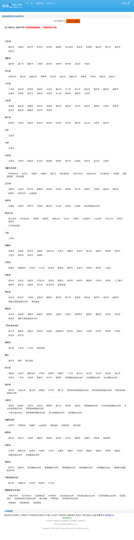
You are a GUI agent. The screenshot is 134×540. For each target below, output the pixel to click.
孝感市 (78, 297)
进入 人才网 (73, 21)
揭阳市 (78, 93)
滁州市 (98, 251)
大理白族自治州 (15, 413)
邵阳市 (49, 314)
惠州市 (106, 89)
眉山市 (117, 373)
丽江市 (59, 406)
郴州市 (98, 314)
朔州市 (59, 161)
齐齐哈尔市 (25, 219)
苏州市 (49, 47)
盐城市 (89, 47)
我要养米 (71, 515)
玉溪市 (30, 406)
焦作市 (79, 280)
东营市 (49, 106)
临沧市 (78, 406)
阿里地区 (65, 425)
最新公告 (57, 521)
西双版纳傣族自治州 (35, 408)
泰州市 (117, 47)
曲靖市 (21, 406)
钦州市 (70, 331)
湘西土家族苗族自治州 (27, 318)
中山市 (59, 93)
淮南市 (40, 251)
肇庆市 (97, 89)
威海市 (97, 106)
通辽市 (53, 174)
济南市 (11, 106)
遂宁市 (79, 373)
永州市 (108, 314)
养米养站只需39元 (37, 515)
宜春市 (89, 268)
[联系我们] (67, 518)
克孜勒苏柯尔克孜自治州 (25, 498)
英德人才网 (91, 515)
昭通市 (49, 406)
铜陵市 (70, 251)
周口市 (40, 285)
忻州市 (87, 161)
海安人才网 (81, 515)
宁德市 (87, 64)
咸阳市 (40, 438)
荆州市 (87, 297)
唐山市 (23, 76)
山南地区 (43, 425)
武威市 (61, 451)
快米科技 (8, 515)
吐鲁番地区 (40, 496)
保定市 (62, 76)
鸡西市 (36, 219)
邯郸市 (44, 76)
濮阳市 (89, 280)
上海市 (11, 238)
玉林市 (89, 331)
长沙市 (11, 314)
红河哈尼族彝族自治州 (111, 406)
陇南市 (117, 451)
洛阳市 (30, 280)
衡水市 (112, 76)
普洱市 (68, 406)
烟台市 (59, 106)
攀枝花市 (31, 373)
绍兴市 (59, 123)
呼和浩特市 (13, 174)
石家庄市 (12, 76)
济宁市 (78, 106)
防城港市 (60, 331)
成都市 (11, 373)
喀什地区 (43, 498)
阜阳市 (108, 251)
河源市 (21, 93)
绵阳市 (61, 373)
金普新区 (33, 193)
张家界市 (78, 314)
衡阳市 (40, 314)
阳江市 (30, 93)
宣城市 (40, 255)
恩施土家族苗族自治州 (18, 301)
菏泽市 (49, 110)
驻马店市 (50, 285)
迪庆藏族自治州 (75, 413)
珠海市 (40, 89)
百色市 (98, 331)
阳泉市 (30, 161)
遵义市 (32, 390)
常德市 (68, 314)
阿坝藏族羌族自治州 (74, 377)
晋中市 (68, 161)
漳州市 (59, 64)
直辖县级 (61, 285)
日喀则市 (22, 425)
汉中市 (68, 438)
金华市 (68, 123)
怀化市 (117, 314)
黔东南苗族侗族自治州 (102, 390)
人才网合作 (24, 515)
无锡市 (21, 47)
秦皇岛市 (33, 76)
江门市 (68, 89)
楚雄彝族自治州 (91, 406)
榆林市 (78, 438)
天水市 (51, 451)
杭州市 (11, 123)
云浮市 (87, 93)
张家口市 (73, 76)
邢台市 (53, 76)
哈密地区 (52, 496)
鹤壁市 (61, 280)
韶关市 (21, 89)
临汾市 (97, 161)
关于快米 (49, 521)
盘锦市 (106, 189)
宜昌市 (40, 297)
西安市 (11, 438)
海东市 (21, 467)
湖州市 (49, 123)
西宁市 (11, 467)
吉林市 (21, 206)
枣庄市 (40, 106)
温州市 (30, 123)
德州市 (21, 110)
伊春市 (76, 219)
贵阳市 (11, 390)
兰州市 (11, 451)
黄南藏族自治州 (51, 467)
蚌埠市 (30, 251)
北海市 (49, 331)
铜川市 (21, 438)
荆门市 (68, 297)
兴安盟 (116, 174)
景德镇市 (22, 268)
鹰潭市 (61, 268)
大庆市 (66, 219)
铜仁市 (61, 390)
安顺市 (42, 390)
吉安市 (79, 268)
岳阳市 (59, 314)
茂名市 (87, 89)
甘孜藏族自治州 (93, 377)
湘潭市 (30, 314)
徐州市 (30, 47)
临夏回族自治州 (15, 455)
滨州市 (40, 110)
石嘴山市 (22, 483)
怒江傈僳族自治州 (56, 413)
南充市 (108, 373)
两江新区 (29, 361)
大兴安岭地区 (14, 226)
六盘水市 (22, 390)
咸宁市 (106, 297)
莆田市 (30, 64)
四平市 (30, 206)
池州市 (30, 255)
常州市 (40, 47)
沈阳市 (11, 189)
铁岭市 (116, 189)
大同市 (21, 161)
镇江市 (108, 47)
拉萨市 (11, 425)
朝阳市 (11, 193)
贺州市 (108, 331)
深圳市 (30, 89)
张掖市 (70, 451)
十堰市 (30, 297)
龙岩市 (78, 64)
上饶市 (108, 268)
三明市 (40, 64)
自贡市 (21, 373)
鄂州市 (59, 297)
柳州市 (21, 331)
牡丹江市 (109, 219)
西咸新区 (107, 438)
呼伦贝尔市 (78, 174)
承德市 (83, 76)
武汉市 (11, 297)
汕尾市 (11, 93)
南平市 (68, 64)
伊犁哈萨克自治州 (70, 498)
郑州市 (11, 280)
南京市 (11, 47)
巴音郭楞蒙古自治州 (107, 496)
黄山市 (89, 251)
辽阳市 (97, 189)
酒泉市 (89, 451)
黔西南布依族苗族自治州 (78, 390)
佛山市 (59, 89)
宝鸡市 (30, 438)
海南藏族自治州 (69, 467)
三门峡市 (118, 280)
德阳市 (51, 373)
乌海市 (34, 174)
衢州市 (78, 123)
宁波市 (21, 123)
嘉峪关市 (22, 451)
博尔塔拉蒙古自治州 (86, 496)
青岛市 (21, 106)
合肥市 (11, 251)
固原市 (42, 483)
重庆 (20, 361)
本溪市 (49, 189)
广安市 (21, 377)
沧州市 (93, 76)
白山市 (59, 206)
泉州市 (49, 64)
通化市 (49, 206)
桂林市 (30, 331)
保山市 (40, 406)
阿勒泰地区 (25, 503)
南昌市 (11, 268)
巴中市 (49, 377)
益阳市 (89, 314)
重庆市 (11, 361)
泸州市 (42, 373)
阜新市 (87, 189)
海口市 (11, 348)
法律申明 (81, 521)
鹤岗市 (46, 219)
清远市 (40, 93)
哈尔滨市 (12, 219)
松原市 (68, 206)
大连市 (21, 189)
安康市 (87, 438)
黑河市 (120, 219)
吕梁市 (106, 161)
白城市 (78, 206)
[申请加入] (109, 515)
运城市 (78, 161)
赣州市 (70, 268)
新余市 (51, 268)
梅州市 (116, 89)
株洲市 (21, 314)
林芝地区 (77, 425)
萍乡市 (32, 268)
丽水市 (106, 123)
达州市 (30, 377)
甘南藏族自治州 (32, 455)
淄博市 (30, 106)
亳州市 (21, 255)
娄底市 (11, 318)
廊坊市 (102, 76)
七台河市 (98, 219)
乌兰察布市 (105, 174)
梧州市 (40, 331)
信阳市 (30, 285)
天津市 (11, 148)
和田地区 (55, 498)
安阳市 (51, 280)
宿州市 (117, 251)
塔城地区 (12, 503)
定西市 (108, 451)
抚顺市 (40, 189)
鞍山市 (30, 189)
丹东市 (59, 189)
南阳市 (11, 285)
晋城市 (49, 161)
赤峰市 (44, 174)
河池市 (117, 331)
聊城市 (30, 110)
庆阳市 (98, 451)
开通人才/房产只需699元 (56, 515)
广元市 (70, 373)
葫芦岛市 (22, 193)
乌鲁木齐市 (13, 496)
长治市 (40, 161)
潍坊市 (68, 106)
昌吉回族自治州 (67, 496)
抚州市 (98, 268)
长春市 (11, 206)
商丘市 (21, 285)
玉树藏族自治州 (103, 467)
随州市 (116, 297)
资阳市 (59, 377)
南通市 (59, 47)
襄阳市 (49, 297)
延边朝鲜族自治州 (92, 206)
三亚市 (21, 348)
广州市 (11, 89)
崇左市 (21, 335)
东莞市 (49, 93)
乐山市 (98, 373)
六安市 (11, 255)
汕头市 (49, 89)
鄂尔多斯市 (64, 174)
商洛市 (97, 438)
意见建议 (73, 521)
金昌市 (32, 451)
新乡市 (70, 280)
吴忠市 (32, 483)
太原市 (11, 161)
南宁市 (11, 331)
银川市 (11, 483)
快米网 (15, 515)
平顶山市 (41, 280)
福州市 (11, 64)
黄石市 (21, 297)
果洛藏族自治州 (86, 467)
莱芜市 (116, 106)
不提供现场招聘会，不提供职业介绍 (40, 27)
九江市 (42, 268)
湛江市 (78, 89)
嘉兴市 (40, 123)
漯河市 (108, 280)
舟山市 (87, 123)
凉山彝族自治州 (110, 377)
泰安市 (87, 106)
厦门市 (21, 64)
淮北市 (61, 251)
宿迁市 (11, 51)
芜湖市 (21, 251)
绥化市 (11, 221)
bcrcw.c (71, 528)
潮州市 (68, 93)
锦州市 (68, 189)
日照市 (106, 106)
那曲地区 (54, 425)
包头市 (25, 174)
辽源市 (40, 206)
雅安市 (40, 377)
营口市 (78, 189)
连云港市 (69, 47)
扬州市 (98, 47)
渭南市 (49, 438)
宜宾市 (11, 377)
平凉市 (79, 451)
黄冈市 (97, 297)
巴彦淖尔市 (91, 174)
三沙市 (30, 348)
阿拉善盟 (20, 176)
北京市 (11, 135)
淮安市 (79, 47)
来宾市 (11, 335)
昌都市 (32, 425)
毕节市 (51, 390)
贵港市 (79, 331)
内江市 (89, 373)
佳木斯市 (86, 219)
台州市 (97, 123)
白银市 (42, 451)
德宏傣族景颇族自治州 (35, 413)
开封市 (21, 280)
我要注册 (126, 3)
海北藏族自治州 (34, 467)
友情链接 (65, 521)
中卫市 (51, 483)
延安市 (59, 438)
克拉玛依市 (27, 496)
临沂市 (11, 110)
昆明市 (11, 406)
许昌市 (98, 280)
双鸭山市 (56, 219)
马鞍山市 (50, 251)
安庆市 (79, 251)
